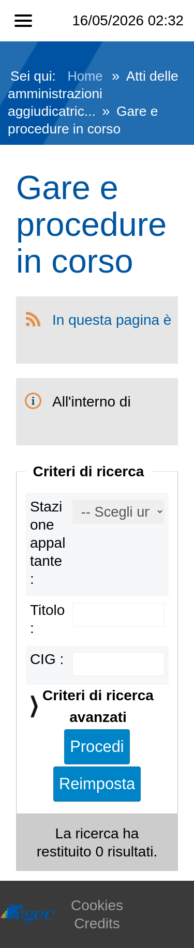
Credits (97, 923)
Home (84, 76)
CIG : (47, 659)
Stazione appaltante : (48, 543)
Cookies (97, 905)
